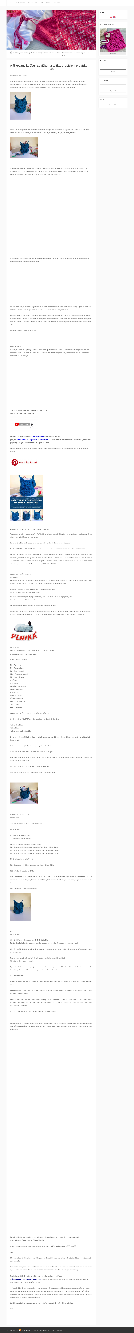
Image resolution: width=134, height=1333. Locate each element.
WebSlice (27, 1330)
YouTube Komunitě (78, 549)
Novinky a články (20, 3)
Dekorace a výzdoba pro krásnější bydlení (46, 53)
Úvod (10, 3)
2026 (115, 105)
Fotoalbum (113, 53)
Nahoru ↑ (60, 1330)
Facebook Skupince (61, 549)
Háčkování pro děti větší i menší (63, 1246)
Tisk (34, 1330)
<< (102, 105)
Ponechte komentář (18, 991)
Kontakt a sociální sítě (53, 3)
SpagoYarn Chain (35, 597)
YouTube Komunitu (73, 558)
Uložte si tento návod (19, 982)
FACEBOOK (48, 558)
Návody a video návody (35, 3)
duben (111, 105)
